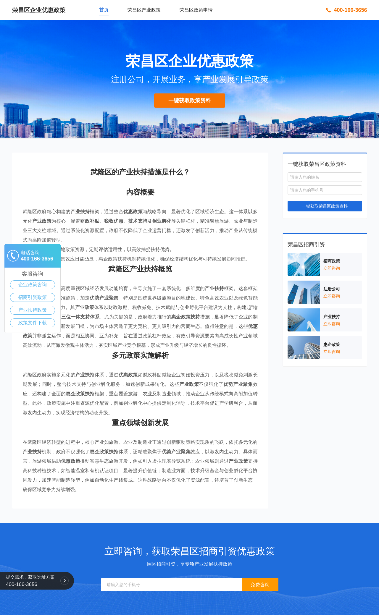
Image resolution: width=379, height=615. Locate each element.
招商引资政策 (32, 297)
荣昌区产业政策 (144, 9)
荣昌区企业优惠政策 (38, 10)
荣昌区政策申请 (196, 9)
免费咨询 (260, 584)
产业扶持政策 (32, 310)
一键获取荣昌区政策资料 (325, 206)
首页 (104, 9)
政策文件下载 (32, 322)
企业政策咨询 (32, 284)
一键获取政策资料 (189, 100)
